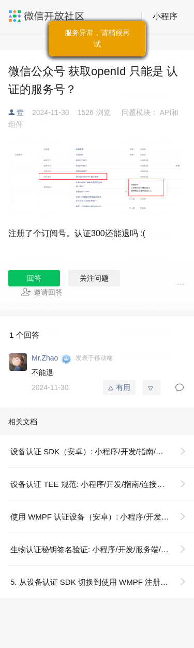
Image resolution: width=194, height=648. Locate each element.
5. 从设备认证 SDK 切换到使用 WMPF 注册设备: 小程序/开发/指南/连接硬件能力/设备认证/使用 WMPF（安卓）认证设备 (102, 582)
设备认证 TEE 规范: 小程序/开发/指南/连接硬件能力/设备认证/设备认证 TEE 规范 (102, 484)
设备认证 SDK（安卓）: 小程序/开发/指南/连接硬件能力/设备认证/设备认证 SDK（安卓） (102, 451)
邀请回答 (42, 291)
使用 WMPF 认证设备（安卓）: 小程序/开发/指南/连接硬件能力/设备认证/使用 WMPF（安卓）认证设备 (102, 516)
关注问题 (94, 278)
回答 (34, 278)
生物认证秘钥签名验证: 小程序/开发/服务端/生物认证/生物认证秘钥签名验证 (102, 549)
